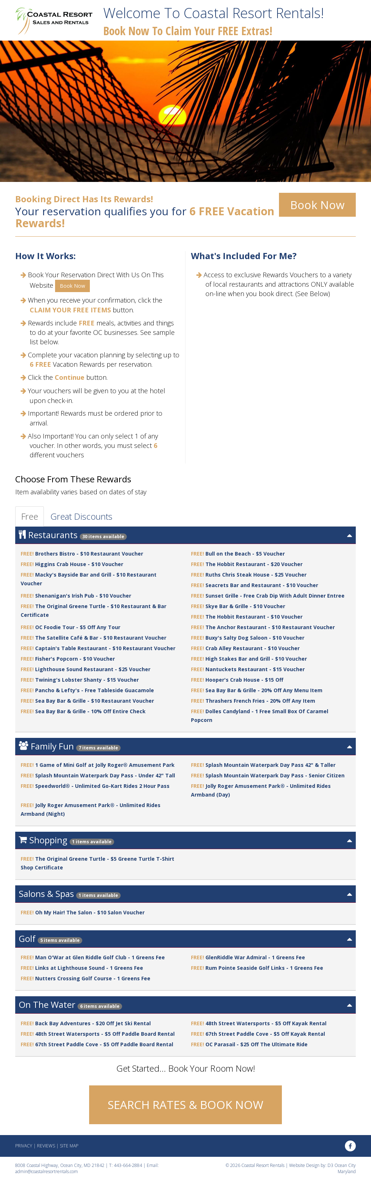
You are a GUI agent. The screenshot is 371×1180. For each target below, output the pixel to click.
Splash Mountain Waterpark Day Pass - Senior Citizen (275, 775)
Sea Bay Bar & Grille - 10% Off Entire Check (90, 711)
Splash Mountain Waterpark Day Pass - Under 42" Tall (105, 775)
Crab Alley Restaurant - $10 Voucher (252, 648)
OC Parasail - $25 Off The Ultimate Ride (256, 1044)
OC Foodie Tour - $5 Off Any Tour (77, 627)
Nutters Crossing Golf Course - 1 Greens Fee (92, 978)
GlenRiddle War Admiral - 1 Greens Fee (255, 957)
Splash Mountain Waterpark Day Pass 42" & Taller (270, 764)
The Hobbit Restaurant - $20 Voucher (254, 564)
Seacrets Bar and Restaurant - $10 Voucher (261, 585)
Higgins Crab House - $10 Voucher (79, 564)
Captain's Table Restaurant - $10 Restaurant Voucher (105, 648)
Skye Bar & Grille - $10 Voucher (245, 606)
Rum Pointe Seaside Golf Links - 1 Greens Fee (264, 967)
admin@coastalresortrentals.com (46, 1171)
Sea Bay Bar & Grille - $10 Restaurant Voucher (94, 700)
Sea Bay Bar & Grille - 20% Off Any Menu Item (263, 690)
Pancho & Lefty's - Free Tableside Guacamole (94, 690)
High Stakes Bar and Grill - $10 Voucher (256, 658)
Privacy (23, 1146)
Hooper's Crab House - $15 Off (244, 679)
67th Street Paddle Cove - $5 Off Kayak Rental (265, 1033)
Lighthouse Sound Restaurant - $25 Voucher (92, 669)
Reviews (46, 1146)
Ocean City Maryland (345, 1168)
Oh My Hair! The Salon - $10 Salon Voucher (90, 912)
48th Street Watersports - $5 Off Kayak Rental (265, 1023)
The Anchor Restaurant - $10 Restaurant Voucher (270, 627)
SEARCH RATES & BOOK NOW (185, 1104)
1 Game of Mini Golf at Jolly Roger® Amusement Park (105, 764)
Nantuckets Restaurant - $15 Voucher (255, 669)
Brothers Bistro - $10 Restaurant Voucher (89, 553)
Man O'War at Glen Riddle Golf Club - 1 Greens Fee (100, 957)
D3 (330, 1165)
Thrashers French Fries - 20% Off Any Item (260, 700)
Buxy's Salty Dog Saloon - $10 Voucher (254, 637)
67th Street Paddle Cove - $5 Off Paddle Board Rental (104, 1044)
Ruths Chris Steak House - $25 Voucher (256, 574)
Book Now (317, 204)
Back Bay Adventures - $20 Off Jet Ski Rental (93, 1023)
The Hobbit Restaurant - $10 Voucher (254, 616)
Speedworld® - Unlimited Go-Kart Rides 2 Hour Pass (102, 785)
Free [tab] (29, 516)
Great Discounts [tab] (81, 516)
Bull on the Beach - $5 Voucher (245, 553)
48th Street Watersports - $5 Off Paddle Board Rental (105, 1033)
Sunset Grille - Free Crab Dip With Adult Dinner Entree (275, 595)
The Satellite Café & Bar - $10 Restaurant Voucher (100, 637)
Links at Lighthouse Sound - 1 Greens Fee (89, 967)
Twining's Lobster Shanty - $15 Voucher (87, 679)
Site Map (69, 1146)
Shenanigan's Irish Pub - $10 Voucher (83, 595)
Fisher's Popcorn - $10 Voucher (75, 658)
